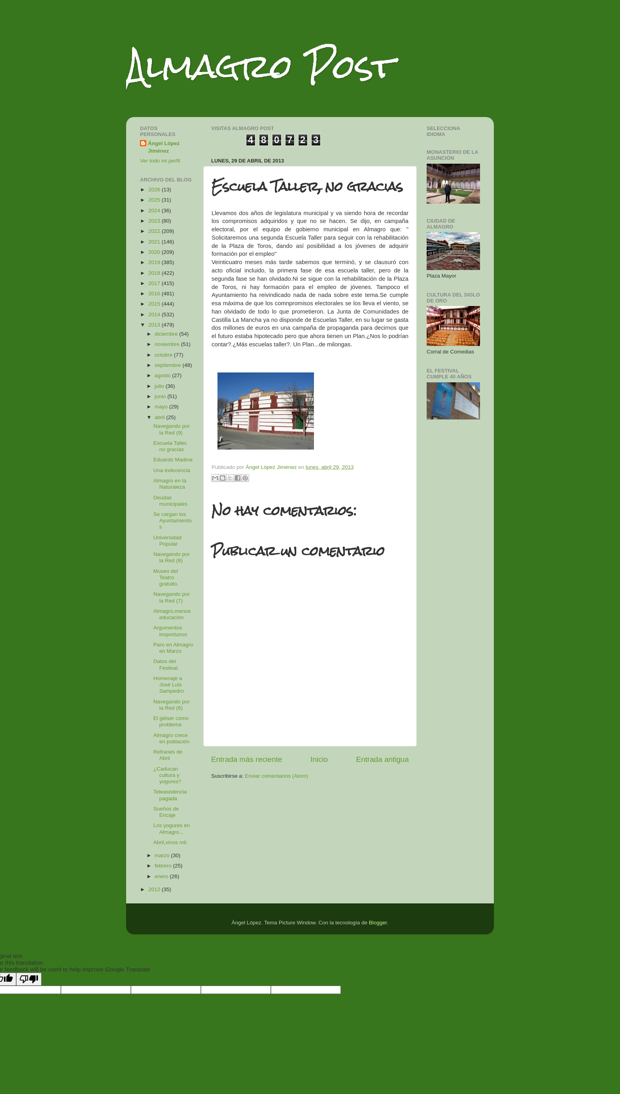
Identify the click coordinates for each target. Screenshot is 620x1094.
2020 (155, 252)
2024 (155, 211)
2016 (155, 294)
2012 (155, 889)
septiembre (169, 365)
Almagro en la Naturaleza (169, 484)
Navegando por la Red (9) (171, 429)
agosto (163, 375)
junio (161, 396)
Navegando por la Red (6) (171, 705)
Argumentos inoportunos (170, 631)
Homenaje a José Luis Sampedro (168, 684)
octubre (164, 355)
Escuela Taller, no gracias (170, 446)
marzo (163, 855)
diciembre (167, 334)
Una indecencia (171, 470)
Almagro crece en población (171, 738)
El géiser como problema (171, 721)
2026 (155, 190)
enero (162, 876)
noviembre (168, 344)
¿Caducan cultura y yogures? (167, 775)
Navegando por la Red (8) (171, 557)
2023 (155, 221)
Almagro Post (260, 66)
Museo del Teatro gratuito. (166, 577)
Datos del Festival (165, 664)
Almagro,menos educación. (172, 614)
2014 (155, 314)
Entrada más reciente (246, 759)
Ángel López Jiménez (164, 147)
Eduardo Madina (173, 460)
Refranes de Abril (168, 755)
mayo (162, 407)
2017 (155, 283)
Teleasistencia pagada (170, 795)
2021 (155, 242)
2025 (155, 200)
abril (160, 417)
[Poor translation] (29, 979)
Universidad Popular (167, 541)
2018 (155, 273)
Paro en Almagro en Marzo (173, 648)
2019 (155, 262)
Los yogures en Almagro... (171, 828)
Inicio (319, 759)
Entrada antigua (382, 759)
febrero (164, 866)
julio (160, 386)
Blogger (378, 923)
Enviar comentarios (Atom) (276, 776)
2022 (155, 231)
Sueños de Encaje (166, 812)
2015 (155, 304)
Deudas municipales (170, 501)
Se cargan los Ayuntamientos (172, 520)
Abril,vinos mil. (170, 842)
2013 (155, 325)
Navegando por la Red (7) (171, 597)
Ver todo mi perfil (160, 161)
